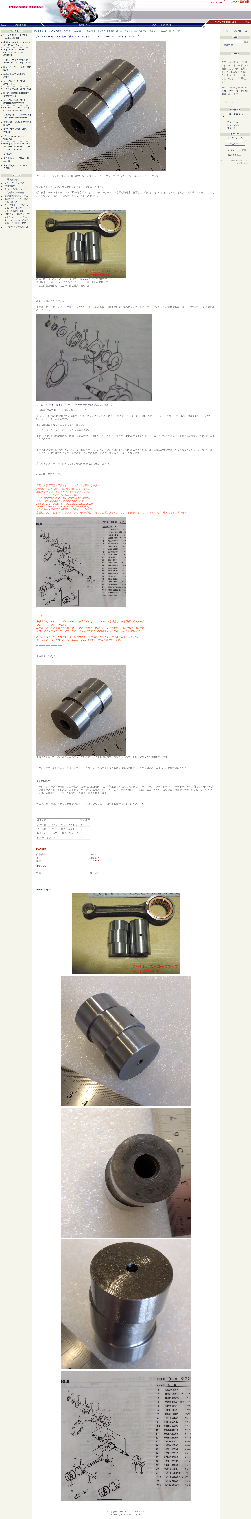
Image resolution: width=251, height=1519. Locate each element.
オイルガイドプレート (60, 404)
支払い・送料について (15, 189)
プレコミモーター (41, 31)
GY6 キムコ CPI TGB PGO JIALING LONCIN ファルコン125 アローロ (17, 146)
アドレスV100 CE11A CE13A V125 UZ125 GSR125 (14, 52)
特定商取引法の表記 (14, 192)
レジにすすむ (233, 125)
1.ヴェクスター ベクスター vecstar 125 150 (67, 31)
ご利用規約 (10, 186)
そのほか (7, 154)
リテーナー (84, 404)
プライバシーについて (15, 183)
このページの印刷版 (234, 31)
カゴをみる (232, 122)
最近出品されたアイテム (16, 196)
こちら (199, 192)
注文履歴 (231, 128)
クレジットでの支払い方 (16, 226)
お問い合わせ (11, 179)
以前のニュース (227, 102)
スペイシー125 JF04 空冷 (17, 89)
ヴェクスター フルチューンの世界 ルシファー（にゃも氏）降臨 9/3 (17, 208)
